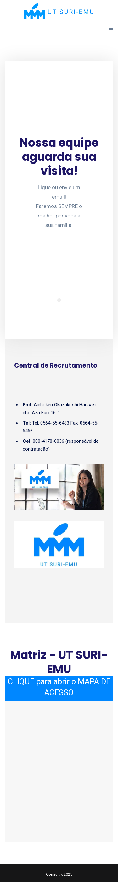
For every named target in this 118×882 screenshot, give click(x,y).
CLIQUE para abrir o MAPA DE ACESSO (59, 687)
